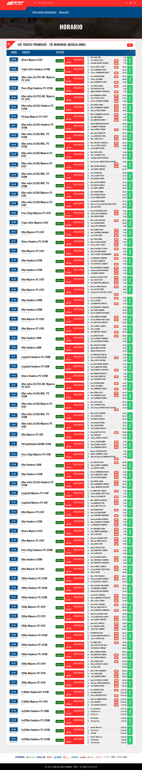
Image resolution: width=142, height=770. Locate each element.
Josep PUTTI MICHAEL (98, 595)
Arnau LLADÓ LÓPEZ (97, 176)
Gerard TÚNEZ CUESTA (98, 145)
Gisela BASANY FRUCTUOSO (100, 319)
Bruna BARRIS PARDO (98, 197)
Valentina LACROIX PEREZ (99, 277)
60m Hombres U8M (31, 338)
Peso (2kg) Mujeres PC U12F (36, 213)
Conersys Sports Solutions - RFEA (65, 766)
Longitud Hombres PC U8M (35, 366)
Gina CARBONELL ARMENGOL (100, 610)
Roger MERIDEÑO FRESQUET (100, 124)
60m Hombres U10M (31, 300)
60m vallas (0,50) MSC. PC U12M (35, 135)
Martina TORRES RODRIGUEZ (100, 683)
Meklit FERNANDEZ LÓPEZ (99, 454)
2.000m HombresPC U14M (35, 692)
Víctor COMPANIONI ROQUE (100, 72)
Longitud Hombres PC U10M (35, 357)
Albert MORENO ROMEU (98, 652)
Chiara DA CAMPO (97, 79)
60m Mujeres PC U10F (32, 319)
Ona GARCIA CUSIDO (97, 686)
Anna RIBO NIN (96, 435)
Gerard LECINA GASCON (98, 298)
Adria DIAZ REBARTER (98, 133)
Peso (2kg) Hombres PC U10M (37, 550)
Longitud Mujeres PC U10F (35, 493)
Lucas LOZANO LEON (97, 638)
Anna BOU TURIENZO (97, 623)
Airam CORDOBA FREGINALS (100, 313)
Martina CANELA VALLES (98, 286)
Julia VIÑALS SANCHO (98, 169)
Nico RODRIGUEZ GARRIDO (100, 560)
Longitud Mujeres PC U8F (34, 502)
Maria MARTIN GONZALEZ (99, 500)
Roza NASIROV (96, 702)
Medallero (64, 12)
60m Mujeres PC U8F (32, 434)
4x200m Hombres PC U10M (35, 720)
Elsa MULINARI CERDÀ (98, 529)
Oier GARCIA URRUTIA (98, 657)
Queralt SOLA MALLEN (98, 496)
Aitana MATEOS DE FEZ (98, 432)
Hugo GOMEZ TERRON (98, 129)
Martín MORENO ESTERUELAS (100, 598)
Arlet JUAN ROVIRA (97, 192)
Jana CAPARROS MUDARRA (100, 232)
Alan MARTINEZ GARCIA (98, 654)
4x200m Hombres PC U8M (35, 711)
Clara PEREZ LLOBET (98, 98)
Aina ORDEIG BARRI (97, 216)
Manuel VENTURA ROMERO (99, 591)
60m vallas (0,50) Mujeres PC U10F (36, 194)
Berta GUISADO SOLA (98, 155)
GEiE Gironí (94, 730)
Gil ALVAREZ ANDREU (97, 273)
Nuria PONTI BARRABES (98, 671)
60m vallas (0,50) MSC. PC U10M (35, 175)
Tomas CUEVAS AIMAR (98, 441)
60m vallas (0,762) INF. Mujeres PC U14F (38, 78)
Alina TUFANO (95, 329)
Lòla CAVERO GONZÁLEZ (98, 705)
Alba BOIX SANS (96, 57)
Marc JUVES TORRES (97, 601)
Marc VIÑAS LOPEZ (97, 139)
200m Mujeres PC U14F (33, 663)
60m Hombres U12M (31, 260)
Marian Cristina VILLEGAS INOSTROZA (103, 204)
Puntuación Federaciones (44, 12)
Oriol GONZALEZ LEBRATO (99, 264)
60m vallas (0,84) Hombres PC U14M (37, 107)
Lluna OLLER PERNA (97, 289)
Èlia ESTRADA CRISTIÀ (98, 195)
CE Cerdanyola (95, 708)
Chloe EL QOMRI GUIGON (99, 699)
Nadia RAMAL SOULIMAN (98, 317)
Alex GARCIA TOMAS (97, 178)
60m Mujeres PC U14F (32, 232)
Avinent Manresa (96, 727)
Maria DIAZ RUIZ (96, 534)
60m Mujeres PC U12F (32, 279)
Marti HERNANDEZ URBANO (100, 107)
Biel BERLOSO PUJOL (98, 89)
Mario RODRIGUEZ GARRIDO (100, 267)
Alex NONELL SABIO (97, 105)
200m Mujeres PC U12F (33, 607)
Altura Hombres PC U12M (34, 376)
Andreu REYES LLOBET (98, 547)
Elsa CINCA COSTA (97, 60)
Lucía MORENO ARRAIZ (98, 676)
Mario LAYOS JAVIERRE (98, 182)
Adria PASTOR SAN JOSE (99, 645)
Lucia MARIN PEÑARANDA (99, 531)
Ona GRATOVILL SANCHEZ (99, 322)
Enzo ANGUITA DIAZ (97, 336)
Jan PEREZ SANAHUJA (98, 261)
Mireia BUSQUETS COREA (99, 248)
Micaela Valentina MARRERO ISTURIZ (103, 457)
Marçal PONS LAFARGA (98, 110)
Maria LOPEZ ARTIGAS (98, 220)
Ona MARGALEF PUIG (97, 503)
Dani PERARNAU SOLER (98, 70)
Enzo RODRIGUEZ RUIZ (98, 136)
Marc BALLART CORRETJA (99, 143)
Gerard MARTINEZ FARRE (99, 475)
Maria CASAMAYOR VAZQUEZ (100, 114)
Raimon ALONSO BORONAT (100, 270)
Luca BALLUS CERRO (97, 468)
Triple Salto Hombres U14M (35, 69)
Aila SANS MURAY (96, 117)
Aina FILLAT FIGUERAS (98, 604)
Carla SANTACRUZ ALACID (99, 617)
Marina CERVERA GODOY (99, 451)
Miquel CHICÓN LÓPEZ (98, 351)
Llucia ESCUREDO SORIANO (100, 101)
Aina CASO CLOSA (96, 152)
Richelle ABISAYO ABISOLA (99, 63)
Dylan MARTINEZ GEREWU (99, 550)
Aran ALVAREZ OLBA (97, 690)
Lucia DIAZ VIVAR (96, 235)
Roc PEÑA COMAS (96, 239)
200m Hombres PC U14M (34, 635)
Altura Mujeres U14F (32, 531)
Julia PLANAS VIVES (97, 230)
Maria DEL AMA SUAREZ (98, 251)
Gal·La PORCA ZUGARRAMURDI (101, 254)
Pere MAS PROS (96, 642)
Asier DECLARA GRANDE (99, 477)
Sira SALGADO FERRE (98, 626)
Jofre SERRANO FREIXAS (99, 398)
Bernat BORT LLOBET (98, 67)
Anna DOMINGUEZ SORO (99, 82)
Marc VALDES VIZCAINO (98, 345)
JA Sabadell (94, 718)
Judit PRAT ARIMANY (98, 629)
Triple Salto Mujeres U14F (34, 222)
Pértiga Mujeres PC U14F (34, 116)
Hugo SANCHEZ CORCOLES (99, 370)
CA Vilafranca (95, 711)
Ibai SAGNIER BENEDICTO (99, 373)
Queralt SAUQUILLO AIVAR (99, 680)
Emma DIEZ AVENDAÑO (98, 226)
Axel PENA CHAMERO (97, 310)
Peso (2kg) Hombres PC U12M (37, 88)
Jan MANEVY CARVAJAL (98, 126)
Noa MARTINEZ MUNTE (98, 120)
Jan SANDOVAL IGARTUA (99, 303)
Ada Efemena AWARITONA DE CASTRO (103, 161)
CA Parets (94, 714)
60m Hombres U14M (31, 474)
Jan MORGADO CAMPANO (99, 258)
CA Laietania (95, 721)
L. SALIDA (68, 61)
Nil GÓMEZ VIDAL (96, 692)
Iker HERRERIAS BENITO (99, 447)
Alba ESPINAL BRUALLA (98, 166)
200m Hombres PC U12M (34, 578)
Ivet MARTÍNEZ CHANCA (99, 332)
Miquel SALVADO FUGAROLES (100, 91)
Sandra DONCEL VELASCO (99, 438)
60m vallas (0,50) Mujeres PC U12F (36, 154)
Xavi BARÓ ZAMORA (97, 188)
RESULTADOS (78, 59)
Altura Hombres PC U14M (34, 241)
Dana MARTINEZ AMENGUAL (100, 283)
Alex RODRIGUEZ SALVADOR (100, 307)
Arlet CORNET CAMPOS (98, 326)
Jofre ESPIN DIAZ (96, 173)
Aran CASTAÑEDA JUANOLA (100, 341)
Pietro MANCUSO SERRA (99, 367)
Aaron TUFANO (96, 300)
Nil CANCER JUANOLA (98, 185)
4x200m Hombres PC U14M (35, 739)
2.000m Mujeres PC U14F (34, 701)
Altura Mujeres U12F (32, 60)
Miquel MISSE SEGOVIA (98, 348)
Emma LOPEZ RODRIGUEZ (99, 213)
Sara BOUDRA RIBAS (97, 76)
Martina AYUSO (96, 207)
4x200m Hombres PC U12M (35, 730)
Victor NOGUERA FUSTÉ (98, 695)
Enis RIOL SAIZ (95, 667)
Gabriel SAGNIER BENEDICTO (100, 636)
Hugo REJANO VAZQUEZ (98, 444)
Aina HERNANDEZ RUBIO (98, 95)
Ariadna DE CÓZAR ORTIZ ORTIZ (101, 292)
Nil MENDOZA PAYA (97, 633)
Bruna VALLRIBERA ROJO (99, 211)
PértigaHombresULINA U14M (36, 444)
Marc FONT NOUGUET (98, 576)
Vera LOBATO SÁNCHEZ (98, 619)
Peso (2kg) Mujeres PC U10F (36, 454)
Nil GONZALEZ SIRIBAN (98, 648)
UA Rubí (93, 733)
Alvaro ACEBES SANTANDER (100, 585)
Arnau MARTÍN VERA (97, 148)
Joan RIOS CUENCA (97, 86)
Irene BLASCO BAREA (98, 201)
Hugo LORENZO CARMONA (99, 338)
